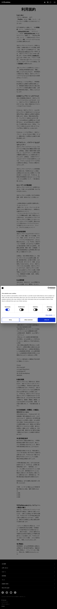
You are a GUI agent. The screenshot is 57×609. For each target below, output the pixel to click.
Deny (10, 319)
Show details (49, 315)
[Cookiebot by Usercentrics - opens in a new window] (48, 288)
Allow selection (28, 319)
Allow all (46, 319)
